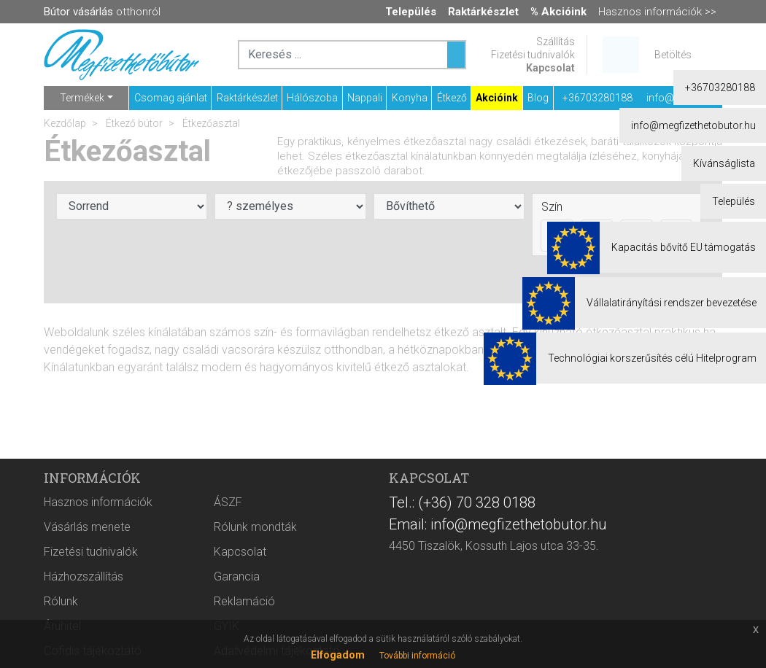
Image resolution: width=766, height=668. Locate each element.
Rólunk (61, 601)
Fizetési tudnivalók (533, 55)
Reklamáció (244, 601)
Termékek (82, 98)
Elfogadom (338, 655)
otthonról (102, 11)
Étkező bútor (133, 123)
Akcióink (497, 98)
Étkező (452, 98)
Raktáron (687, 277)
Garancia (237, 576)
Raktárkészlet (247, 98)
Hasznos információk (98, 502)
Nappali (364, 98)
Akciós (628, 277)
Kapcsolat (550, 68)
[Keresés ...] (456, 55)
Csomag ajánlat (170, 98)
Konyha (410, 98)
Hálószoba (312, 98)
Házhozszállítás (83, 576)
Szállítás (555, 41)
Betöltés (673, 55)
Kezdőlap (65, 123)
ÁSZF (228, 502)
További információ (417, 655)
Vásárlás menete (87, 527)
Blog (538, 98)
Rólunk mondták (255, 527)
